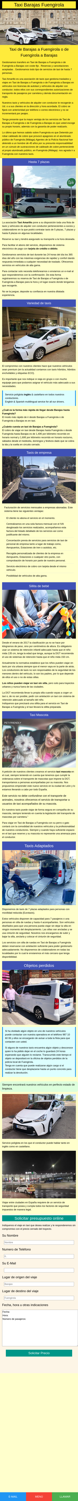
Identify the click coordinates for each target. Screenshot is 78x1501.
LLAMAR (65, 1496)
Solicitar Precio (39, 1353)
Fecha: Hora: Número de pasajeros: (40, 1328)
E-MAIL (13, 1496)
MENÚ (39, 1496)
